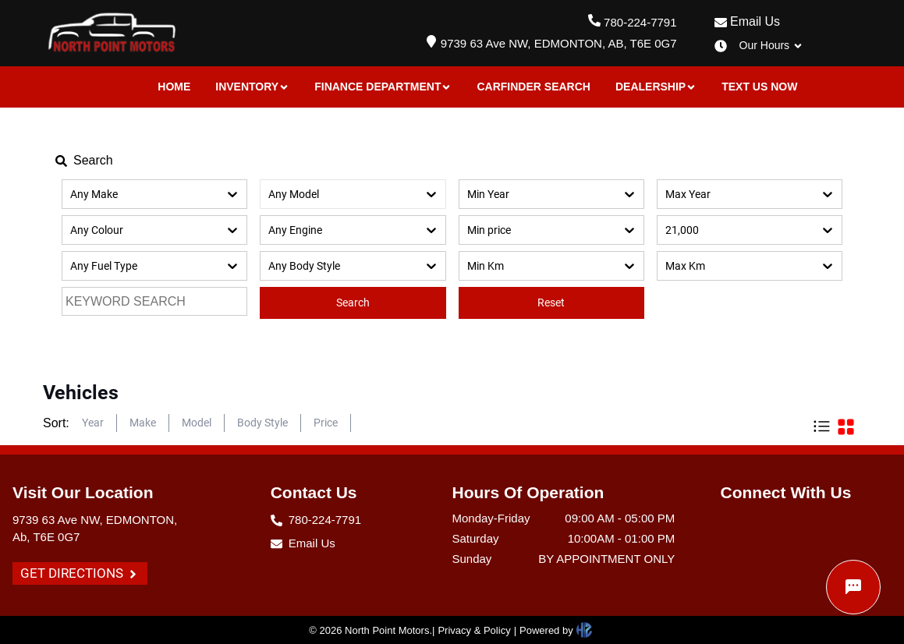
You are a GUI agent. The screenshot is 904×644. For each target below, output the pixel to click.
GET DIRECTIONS (80, 573)
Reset (551, 302)
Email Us (747, 22)
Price (326, 422)
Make (142, 422)
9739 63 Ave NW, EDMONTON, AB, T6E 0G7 (559, 43)
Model (196, 422)
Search (353, 302)
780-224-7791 (640, 22)
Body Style (262, 422)
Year (93, 422)
